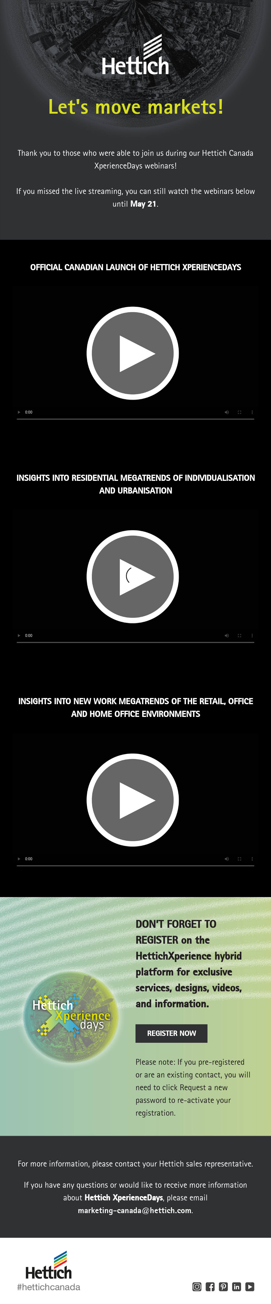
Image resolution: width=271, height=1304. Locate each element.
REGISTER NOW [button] (171, 1033)
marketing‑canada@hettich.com (134, 1210)
